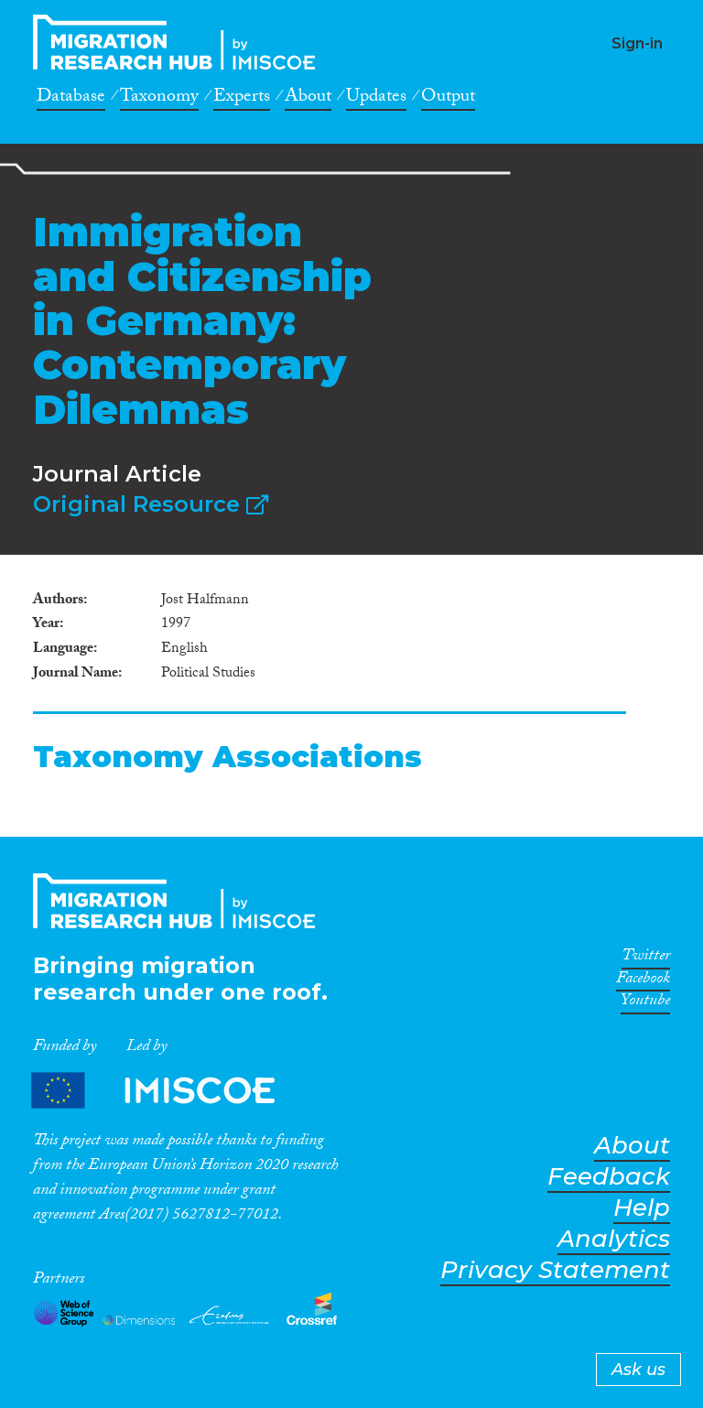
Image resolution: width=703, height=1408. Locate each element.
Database (71, 99)
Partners (168, 1089)
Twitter (646, 958)
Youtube (645, 1003)
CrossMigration (179, 42)
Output (448, 99)
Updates (376, 99)
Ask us (638, 1369)
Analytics (613, 1239)
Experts (241, 99)
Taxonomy (159, 99)
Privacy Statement (555, 1270)
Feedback (608, 1177)
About (308, 99)
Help (641, 1208)
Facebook (643, 981)
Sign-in (637, 43)
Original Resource (150, 504)
